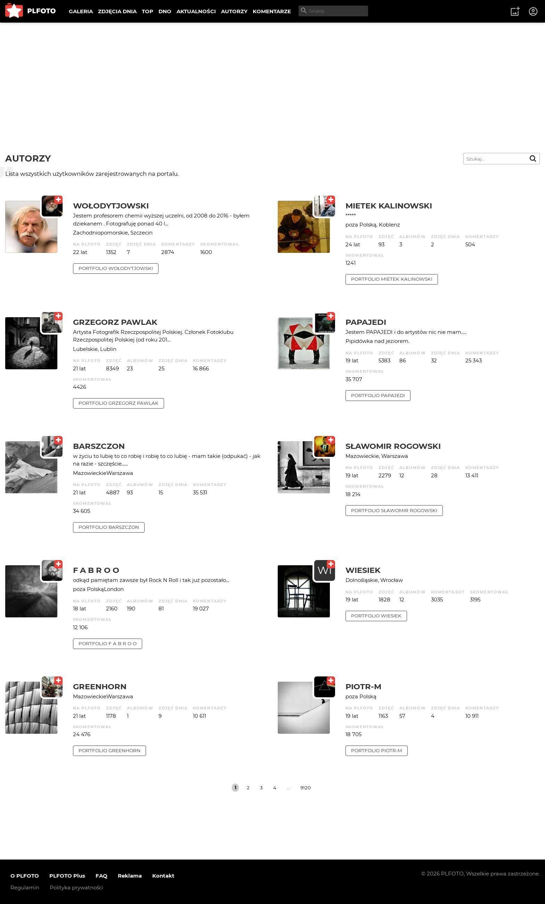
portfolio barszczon (109, 527)
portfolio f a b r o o (108, 643)
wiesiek (363, 570)
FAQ (101, 875)
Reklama (130, 875)
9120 (305, 787)
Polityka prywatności (76, 887)
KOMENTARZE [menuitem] (272, 11)
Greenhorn (100, 686)
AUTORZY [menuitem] (234, 11)
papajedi (365, 322)
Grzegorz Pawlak (115, 322)
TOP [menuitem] (147, 11)
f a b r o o (96, 570)
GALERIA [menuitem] (81, 11)
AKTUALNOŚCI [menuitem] (196, 11)
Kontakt (163, 875)
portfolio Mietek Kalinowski (391, 279)
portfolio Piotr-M (376, 750)
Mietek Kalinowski (388, 206)
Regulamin (24, 887)
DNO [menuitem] (164, 11)
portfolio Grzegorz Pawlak (118, 403)
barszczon (99, 446)
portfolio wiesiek (376, 615)
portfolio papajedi (378, 395)
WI (324, 570)
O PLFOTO (24, 875)
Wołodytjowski (111, 206)
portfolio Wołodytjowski (116, 268)
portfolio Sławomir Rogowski (394, 510)
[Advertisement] (272, 74)
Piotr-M (363, 686)
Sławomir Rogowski (393, 446)
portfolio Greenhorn (109, 750)
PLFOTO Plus (67, 875)
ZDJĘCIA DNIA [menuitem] (117, 11)
